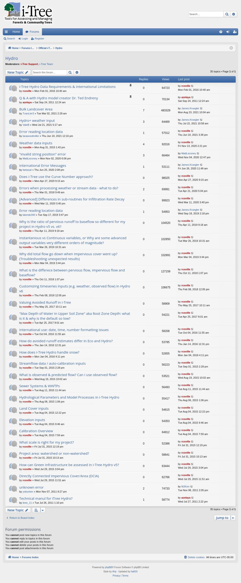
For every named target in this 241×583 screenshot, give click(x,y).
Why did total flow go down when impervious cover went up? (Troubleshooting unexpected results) (68, 256)
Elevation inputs (32, 419)
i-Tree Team (46, 64)
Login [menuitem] (228, 32)
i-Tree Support (29, 64)
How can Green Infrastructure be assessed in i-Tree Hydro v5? (69, 464)
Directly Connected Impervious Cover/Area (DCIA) (59, 475)
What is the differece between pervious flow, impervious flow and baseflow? (72, 272)
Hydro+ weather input (37, 120)
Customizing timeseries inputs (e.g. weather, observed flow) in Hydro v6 (74, 288)
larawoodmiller (31, 136)
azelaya (27, 102)
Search (11, 38)
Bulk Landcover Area (36, 109)
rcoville (27, 91)
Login (25, 38)
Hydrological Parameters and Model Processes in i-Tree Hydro (69, 397)
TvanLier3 (28, 113)
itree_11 (27, 502)
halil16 (134, 571)
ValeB (26, 124)
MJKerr (185, 486)
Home (16, 31)
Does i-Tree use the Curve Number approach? (56, 176)
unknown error (31, 487)
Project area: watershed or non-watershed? (54, 453)
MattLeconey (30, 158)
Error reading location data (41, 131)
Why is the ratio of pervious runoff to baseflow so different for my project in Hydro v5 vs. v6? (72, 224)
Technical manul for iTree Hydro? (46, 498)
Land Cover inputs (34, 408)
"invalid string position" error (42, 154)
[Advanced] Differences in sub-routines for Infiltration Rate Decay (71, 199)
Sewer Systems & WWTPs (39, 385)
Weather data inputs (35, 143)
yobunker (28, 491)
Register (39, 38)
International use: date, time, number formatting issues (64, 329)
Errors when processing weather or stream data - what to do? (68, 188)
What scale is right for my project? (46, 442)
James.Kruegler (190, 108)
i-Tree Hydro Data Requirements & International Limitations (67, 86)
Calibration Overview (36, 430)
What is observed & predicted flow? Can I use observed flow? (68, 374)
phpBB (108, 567)
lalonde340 (29, 214)
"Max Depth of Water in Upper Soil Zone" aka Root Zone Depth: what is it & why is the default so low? (74, 316)
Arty (114, 571)
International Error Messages (42, 165)
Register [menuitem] (235, 32)
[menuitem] (220, 31)
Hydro (11, 58)
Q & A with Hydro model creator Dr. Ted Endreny (58, 98)
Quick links (7, 32)
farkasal (27, 169)
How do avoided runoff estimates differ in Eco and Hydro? (66, 340)
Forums (34, 31)
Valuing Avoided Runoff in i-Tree (45, 302)
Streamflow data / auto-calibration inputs (52, 363)
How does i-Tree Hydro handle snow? (49, 352)
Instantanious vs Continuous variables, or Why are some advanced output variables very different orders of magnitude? (73, 240)
